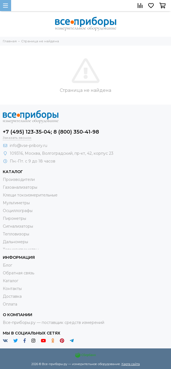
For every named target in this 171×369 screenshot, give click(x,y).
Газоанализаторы (20, 187)
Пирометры (14, 218)
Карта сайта (131, 364)
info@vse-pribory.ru (28, 145)
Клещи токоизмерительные (30, 195)
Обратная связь (18, 272)
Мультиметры (16, 202)
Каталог (10, 280)
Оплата (10, 304)
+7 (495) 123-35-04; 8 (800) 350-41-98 (51, 132)
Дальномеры (15, 241)
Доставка (12, 296)
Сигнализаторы (18, 226)
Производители (19, 179)
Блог (7, 265)
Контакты (12, 288)
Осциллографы (18, 210)
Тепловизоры (16, 234)
